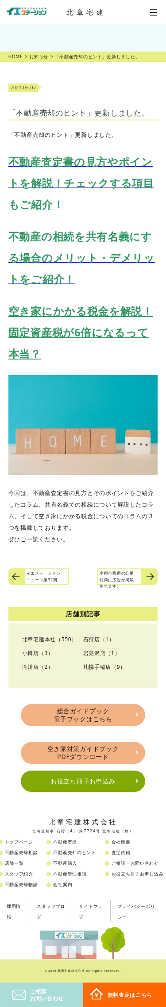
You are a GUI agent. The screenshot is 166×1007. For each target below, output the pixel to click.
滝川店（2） (38, 667)
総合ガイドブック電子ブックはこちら (83, 715)
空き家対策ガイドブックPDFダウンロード (83, 752)
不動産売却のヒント (74, 852)
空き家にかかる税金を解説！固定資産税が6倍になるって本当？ (80, 332)
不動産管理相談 (69, 874)
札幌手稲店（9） (104, 667)
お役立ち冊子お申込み (83, 781)
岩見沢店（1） (101, 653)
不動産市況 (65, 842)
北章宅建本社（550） (49, 639)
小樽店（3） (38, 653)
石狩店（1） (99, 639)
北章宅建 (86, 12)
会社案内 (62, 884)
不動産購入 (65, 863)
